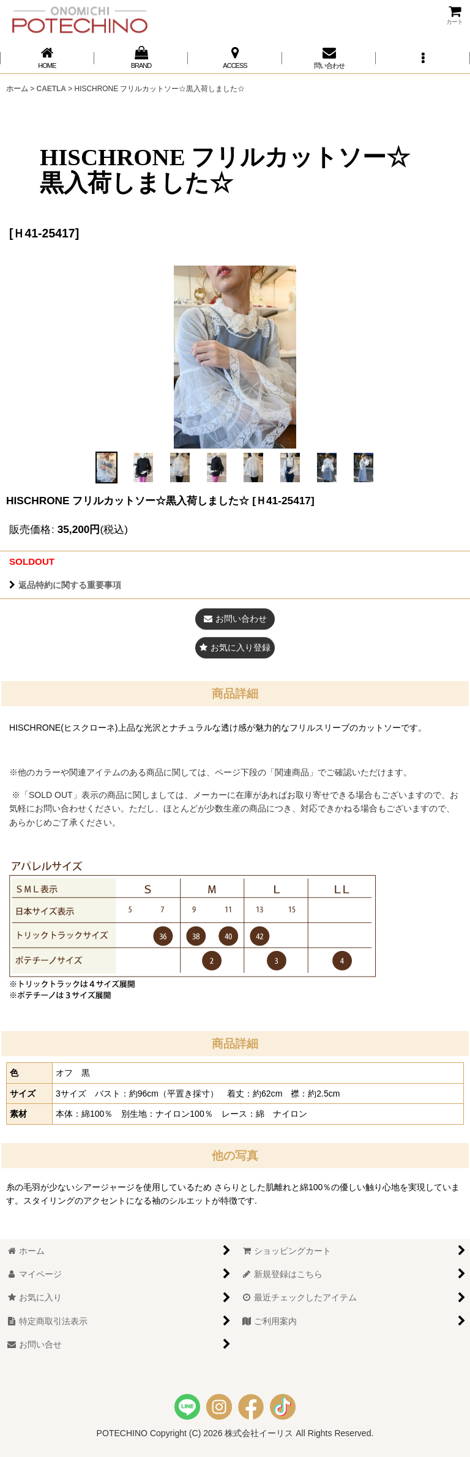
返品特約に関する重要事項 (65, 585)
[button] (423, 58)
